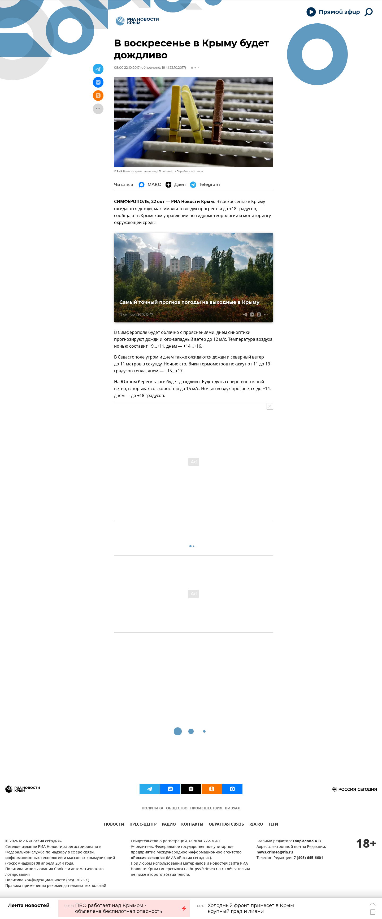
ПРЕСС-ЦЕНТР (143, 825)
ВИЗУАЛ (232, 808)
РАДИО (169, 825)
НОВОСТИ (114, 825)
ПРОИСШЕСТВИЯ (206, 808)
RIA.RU (256, 825)
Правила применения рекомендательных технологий (55, 886)
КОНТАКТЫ (192, 825)
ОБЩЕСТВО (177, 808)
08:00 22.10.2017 (127, 68)
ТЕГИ (273, 825)
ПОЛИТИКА (152, 808)
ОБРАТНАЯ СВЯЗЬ (226, 825)
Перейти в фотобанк (190, 171)
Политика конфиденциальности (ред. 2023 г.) (47, 880)
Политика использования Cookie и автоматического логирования (54, 872)
